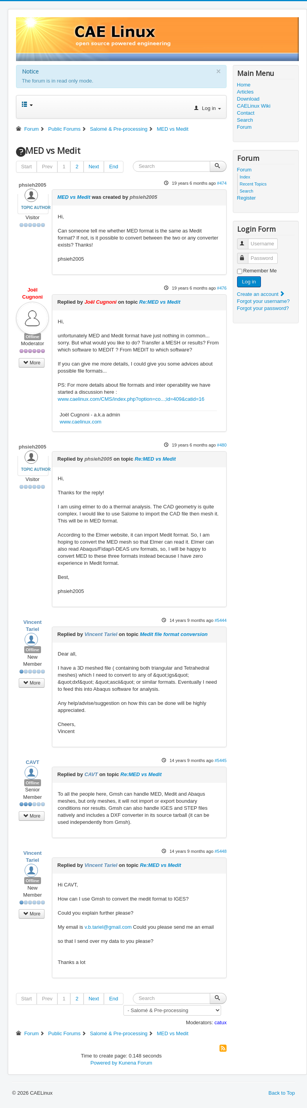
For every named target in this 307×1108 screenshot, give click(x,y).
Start (26, 166)
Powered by (103, 1063)
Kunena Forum (135, 1063)
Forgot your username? (263, 301)
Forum (244, 127)
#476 (222, 288)
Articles (245, 92)
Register (246, 198)
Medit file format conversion (173, 634)
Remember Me (260, 271)
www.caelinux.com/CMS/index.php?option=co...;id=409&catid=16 (131, 399)
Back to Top (281, 1093)
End (113, 166)
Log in (249, 282)
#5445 (220, 760)
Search (245, 120)
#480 (222, 445)
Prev (47, 166)
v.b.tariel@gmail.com (108, 927)
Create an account (261, 294)
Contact (246, 113)
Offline (32, 336)
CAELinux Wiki (254, 106)
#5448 (220, 851)
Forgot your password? (263, 308)
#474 (222, 183)
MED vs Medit (74, 197)
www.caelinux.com (81, 422)
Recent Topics (253, 184)
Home (244, 85)
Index (245, 177)
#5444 (220, 620)
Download (248, 99)
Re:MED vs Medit (159, 302)
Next (94, 166)
